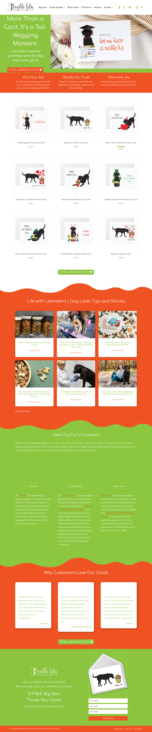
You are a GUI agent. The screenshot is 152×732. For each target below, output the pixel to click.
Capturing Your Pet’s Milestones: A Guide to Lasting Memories (117, 393)
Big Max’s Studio (53, 729)
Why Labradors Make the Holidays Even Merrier (117, 343)
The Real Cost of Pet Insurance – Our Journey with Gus (76, 393)
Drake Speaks (56, 7)
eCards (107, 7)
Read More (34, 350)
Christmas (86, 7)
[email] (108, 711)
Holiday (97, 7)
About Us (128, 729)
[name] (108, 700)
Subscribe (108, 718)
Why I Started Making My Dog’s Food (34, 343)
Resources (118, 729)
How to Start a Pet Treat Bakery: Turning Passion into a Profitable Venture (34, 394)
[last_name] (108, 706)
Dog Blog (138, 729)
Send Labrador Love (24, 70)
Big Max (43, 7)
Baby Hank (73, 7)
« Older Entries (22, 411)
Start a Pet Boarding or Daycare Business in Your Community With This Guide (76, 344)
